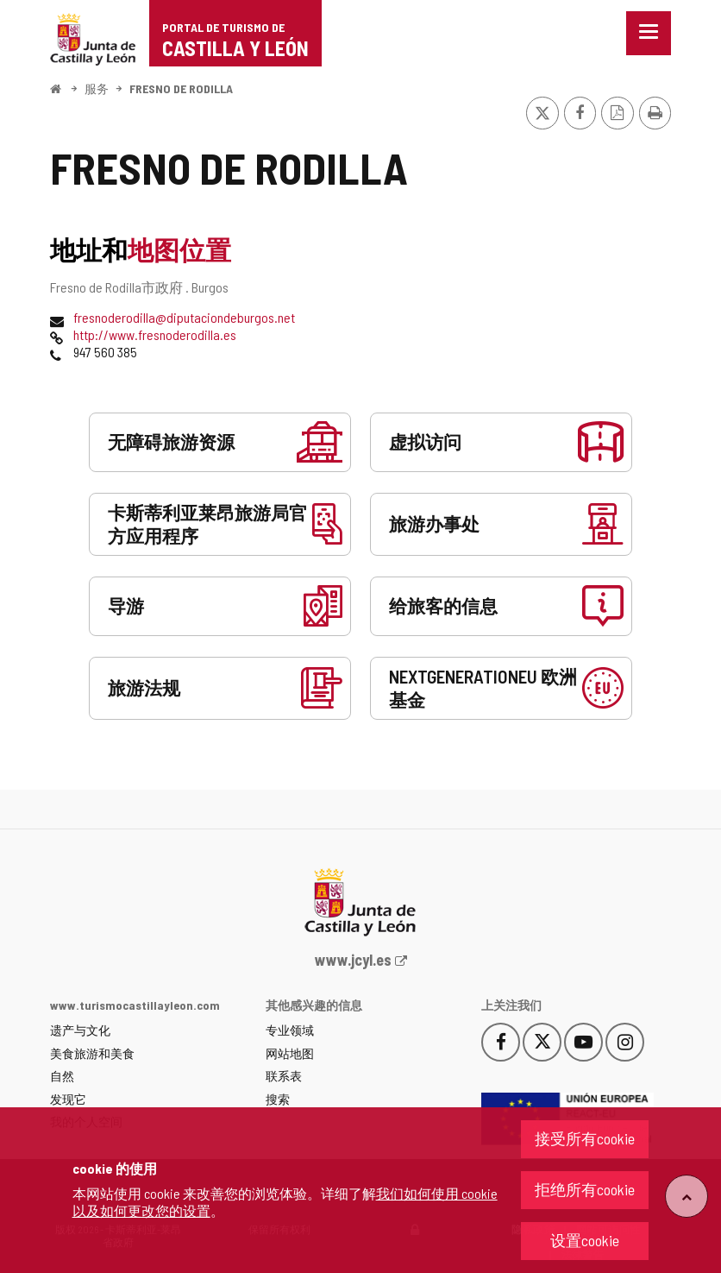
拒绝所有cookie (585, 1189)
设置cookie (584, 1240)
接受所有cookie (585, 1138)
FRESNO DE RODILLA (181, 88)
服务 (97, 88)
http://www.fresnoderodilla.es (154, 334)
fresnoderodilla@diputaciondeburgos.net (184, 317)
